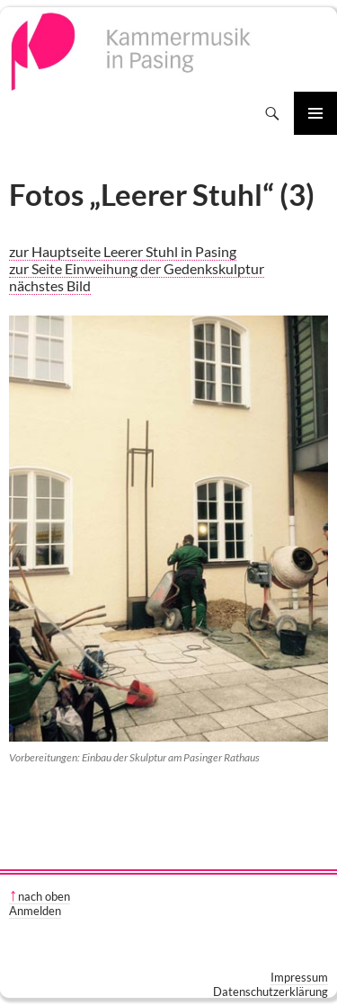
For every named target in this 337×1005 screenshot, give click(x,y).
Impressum (299, 977)
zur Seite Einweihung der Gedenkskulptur (136, 268)
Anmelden (35, 910)
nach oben (44, 896)
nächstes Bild (50, 285)
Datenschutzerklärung (270, 991)
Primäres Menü (315, 113)
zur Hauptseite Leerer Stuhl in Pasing (122, 251)
